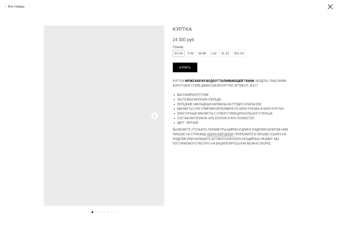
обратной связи (220, 134)
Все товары (16, 6)
